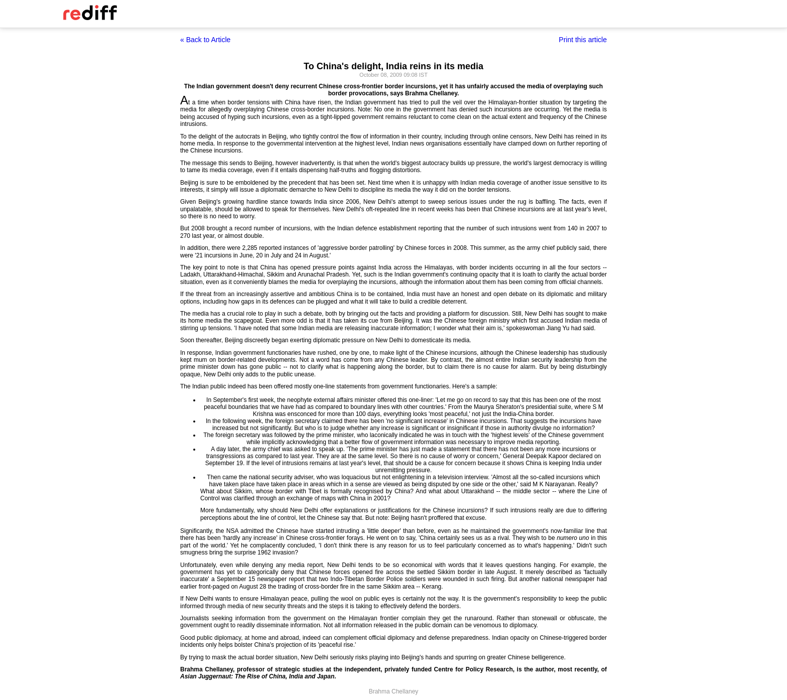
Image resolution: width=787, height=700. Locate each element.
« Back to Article (205, 40)
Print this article (583, 40)
